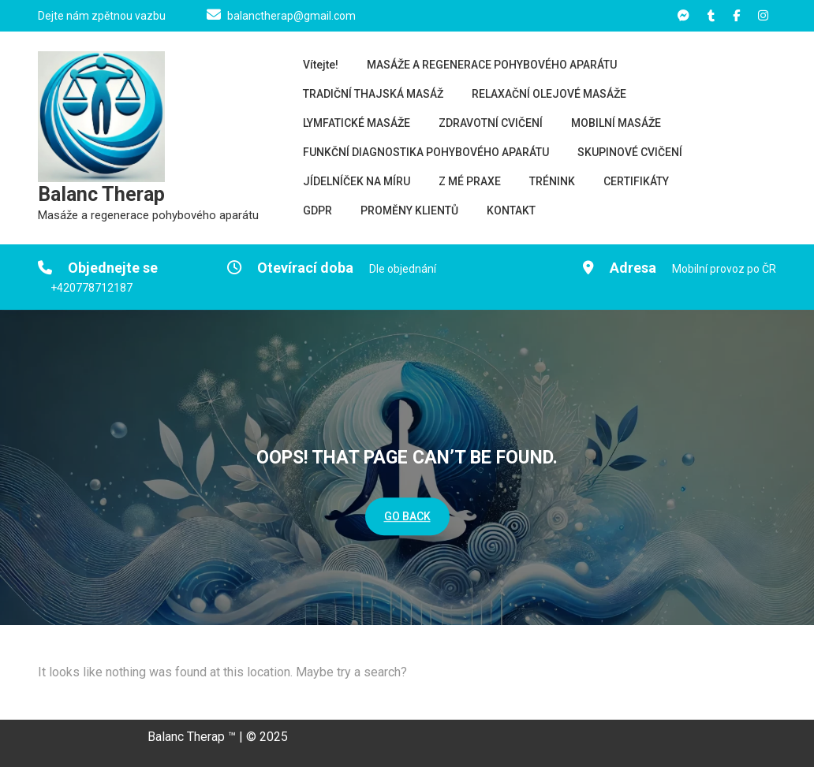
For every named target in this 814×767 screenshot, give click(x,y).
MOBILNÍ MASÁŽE (616, 123)
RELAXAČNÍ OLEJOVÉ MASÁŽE (549, 93)
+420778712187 (91, 287)
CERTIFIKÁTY (636, 181)
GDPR (317, 210)
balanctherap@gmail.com (291, 15)
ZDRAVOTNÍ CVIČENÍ (491, 123)
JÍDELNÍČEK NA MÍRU (356, 181)
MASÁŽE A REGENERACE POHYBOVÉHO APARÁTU (492, 64)
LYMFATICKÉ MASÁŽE (356, 123)
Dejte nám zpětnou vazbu (102, 15)
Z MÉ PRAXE (470, 181)
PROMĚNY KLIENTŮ (409, 210)
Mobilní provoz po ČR (724, 268)
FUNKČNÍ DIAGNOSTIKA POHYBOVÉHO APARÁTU (426, 152)
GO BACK (407, 516)
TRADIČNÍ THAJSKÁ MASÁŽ (373, 93)
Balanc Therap (101, 194)
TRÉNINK (552, 181)
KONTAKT (511, 210)
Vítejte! (320, 64)
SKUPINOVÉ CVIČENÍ (629, 152)
